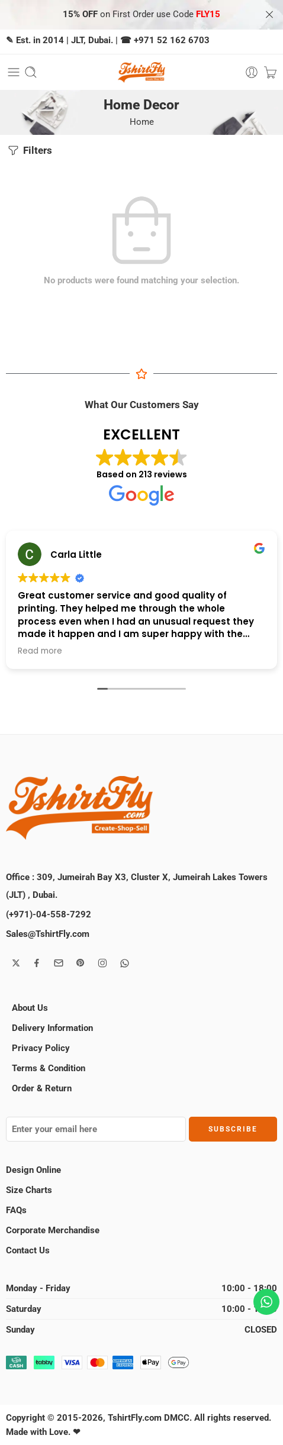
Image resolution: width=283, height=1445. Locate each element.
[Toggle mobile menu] (13, 72)
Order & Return (42, 1088)
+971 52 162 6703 (172, 40)
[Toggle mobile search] (30, 72)
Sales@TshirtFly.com (47, 934)
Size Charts (29, 1190)
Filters (29, 150)
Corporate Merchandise (52, 1230)
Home (142, 122)
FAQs (16, 1210)
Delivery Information (52, 1028)
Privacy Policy (41, 1048)
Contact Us (28, 1250)
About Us (30, 1008)
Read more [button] (40, 651)
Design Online (33, 1170)
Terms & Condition (48, 1068)
